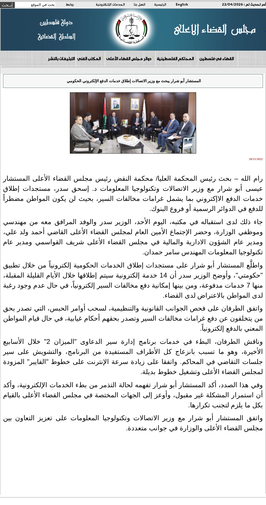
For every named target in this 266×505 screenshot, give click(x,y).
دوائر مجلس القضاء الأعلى (130, 58)
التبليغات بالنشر (61, 58)
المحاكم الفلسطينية (176, 58)
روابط (70, 4)
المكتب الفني (90, 58)
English (182, 4)
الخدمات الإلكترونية (110, 4)
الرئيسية (160, 4)
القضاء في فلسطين (217, 58)
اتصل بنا (139, 4)
